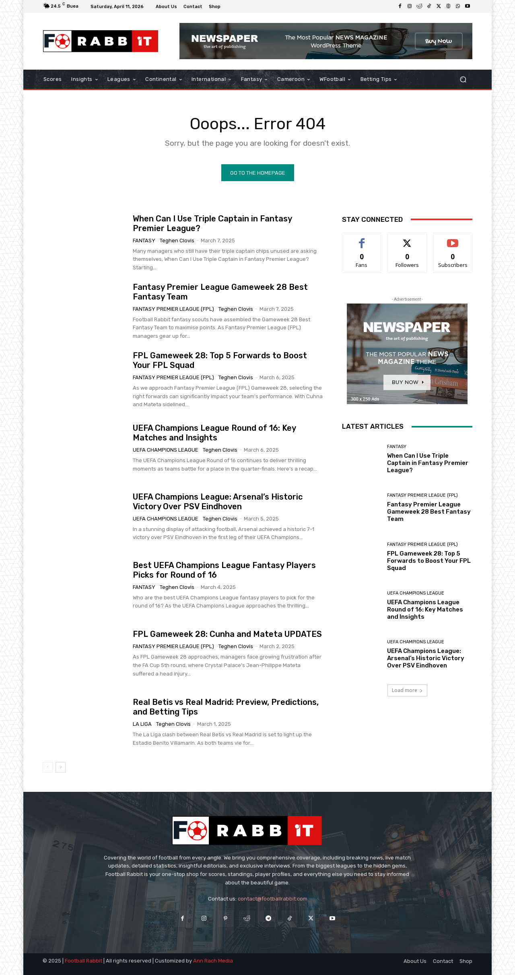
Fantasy (144, 240)
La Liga (142, 724)
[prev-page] (48, 767)
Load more (407, 690)
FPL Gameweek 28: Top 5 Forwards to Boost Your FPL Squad (429, 560)
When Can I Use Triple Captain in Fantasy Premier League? (427, 463)
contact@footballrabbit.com (272, 899)
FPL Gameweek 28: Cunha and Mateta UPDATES (227, 634)
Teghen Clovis (177, 240)
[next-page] (61, 767)
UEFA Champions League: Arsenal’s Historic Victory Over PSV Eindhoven (218, 501)
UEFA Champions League (165, 449)
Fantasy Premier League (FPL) (173, 308)
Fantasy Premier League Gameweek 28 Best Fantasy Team (429, 512)
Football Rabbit (83, 961)
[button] (462, 79)
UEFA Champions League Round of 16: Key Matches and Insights (214, 432)
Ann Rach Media (213, 961)
